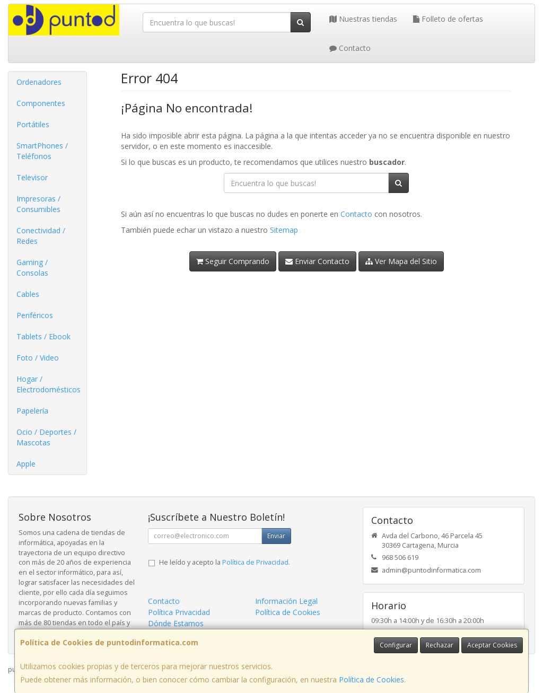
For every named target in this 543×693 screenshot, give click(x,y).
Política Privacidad (179, 612)
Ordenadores (39, 82)
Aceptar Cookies (492, 645)
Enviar (276, 535)
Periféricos (34, 315)
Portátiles (32, 124)
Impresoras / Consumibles (38, 204)
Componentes (40, 103)
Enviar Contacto (317, 261)
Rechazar (439, 645)
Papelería (32, 411)
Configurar (396, 645)
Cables (27, 294)
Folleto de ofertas (448, 19)
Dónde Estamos (176, 623)
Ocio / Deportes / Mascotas (46, 437)
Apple (26, 464)
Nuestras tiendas (363, 19)
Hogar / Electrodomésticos (48, 384)
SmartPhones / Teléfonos (42, 151)
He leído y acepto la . (224, 562)
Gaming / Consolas (32, 267)
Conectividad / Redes (40, 235)
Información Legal (286, 601)
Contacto (350, 48)
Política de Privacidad (255, 562)
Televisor (32, 177)
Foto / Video (37, 358)
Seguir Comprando (232, 261)
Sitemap (284, 230)
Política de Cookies (371, 679)
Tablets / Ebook (43, 336)
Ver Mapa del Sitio (401, 261)
